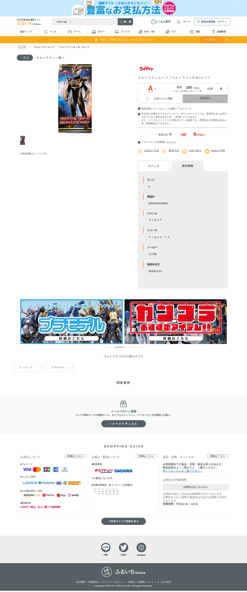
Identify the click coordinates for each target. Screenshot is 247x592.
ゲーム (74, 31)
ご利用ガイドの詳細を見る (123, 521)
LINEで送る (195, 151)
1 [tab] (24, 140)
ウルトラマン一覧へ (52, 57)
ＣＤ (171, 32)
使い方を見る (208, 39)
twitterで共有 (218, 151)
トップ (22, 47)
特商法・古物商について (141, 583)
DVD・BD (147, 32)
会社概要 (80, 583)
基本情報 (182, 166)
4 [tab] (136, 349)
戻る (27, 57)
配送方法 (174, 151)
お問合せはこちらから (195, 487)
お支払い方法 (151, 151)
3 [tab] (126, 349)
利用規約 (93, 583)
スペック (152, 166)
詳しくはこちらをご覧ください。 (183, 471)
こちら (172, 142)
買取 (195, 32)
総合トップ (26, 31)
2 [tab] (116, 349)
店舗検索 (219, 32)
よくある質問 (164, 583)
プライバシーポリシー (113, 583)
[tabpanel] (75, 99)
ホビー (98, 32)
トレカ (50, 31)
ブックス (122, 31)
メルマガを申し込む (123, 424)
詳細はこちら (75, 456)
